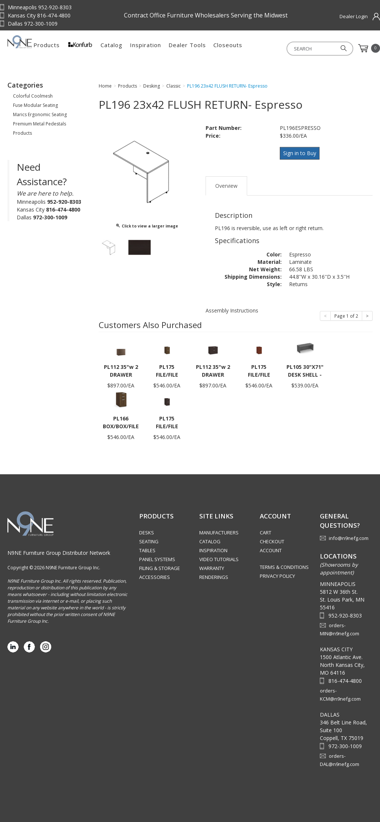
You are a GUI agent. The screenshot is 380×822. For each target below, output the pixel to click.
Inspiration (204, 48)
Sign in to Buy (301, 154)
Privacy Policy (277, 576)
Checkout (272, 541)
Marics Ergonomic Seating (40, 117)
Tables (147, 550)
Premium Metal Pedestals (39, 126)
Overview (226, 185)
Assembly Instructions (232, 310)
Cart (265, 532)
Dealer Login (354, 16)
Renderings (213, 577)
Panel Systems (157, 559)
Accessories (154, 577)
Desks (146, 532)
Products (106, 48)
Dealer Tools (246, 48)
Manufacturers (219, 532)
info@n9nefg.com (348, 537)
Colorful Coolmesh (33, 98)
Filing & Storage (159, 568)
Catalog (171, 48)
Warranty (211, 568)
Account (271, 550)
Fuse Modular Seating (35, 107)
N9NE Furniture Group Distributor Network (58, 552)
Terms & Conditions (284, 567)
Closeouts (287, 48)
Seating (148, 541)
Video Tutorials (219, 559)
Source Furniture (44, 48)
